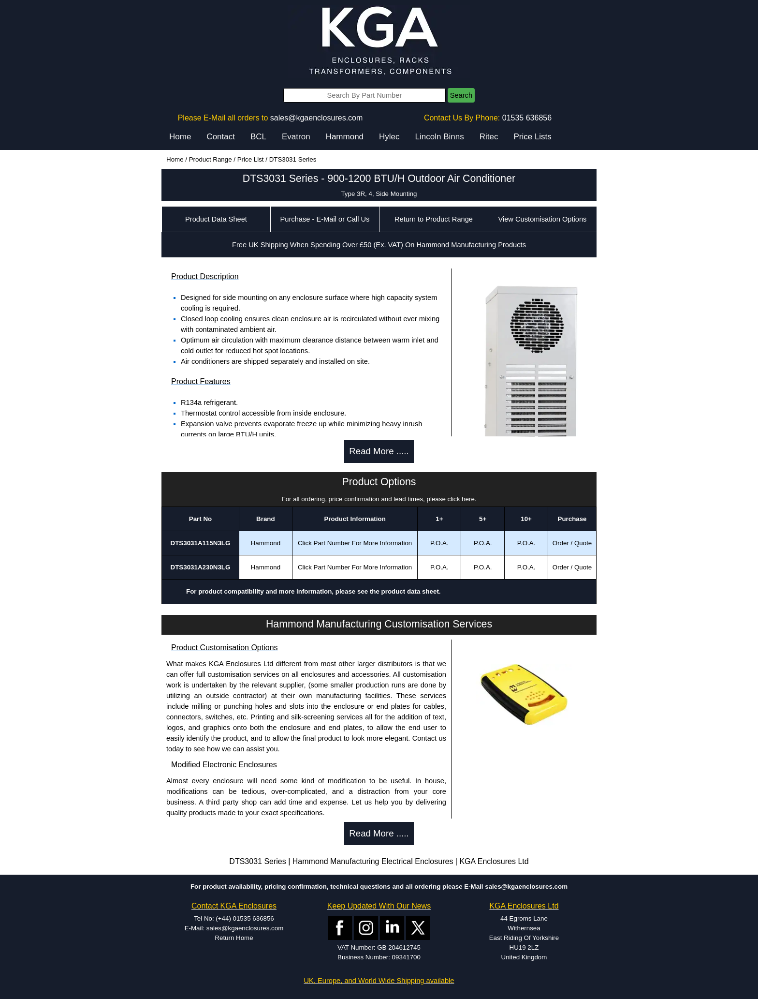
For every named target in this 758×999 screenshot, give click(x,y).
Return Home (234, 937)
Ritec (489, 136)
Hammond (345, 136)
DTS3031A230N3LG (201, 567)
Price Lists (532, 136)
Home (180, 136)
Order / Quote (572, 543)
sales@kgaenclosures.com (316, 118)
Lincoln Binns (439, 136)
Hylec (389, 136)
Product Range (210, 159)
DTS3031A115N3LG (201, 543)
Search (461, 95)
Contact (220, 136)
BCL (258, 136)
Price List (250, 159)
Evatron (296, 136)
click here (461, 499)
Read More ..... (378, 451)
